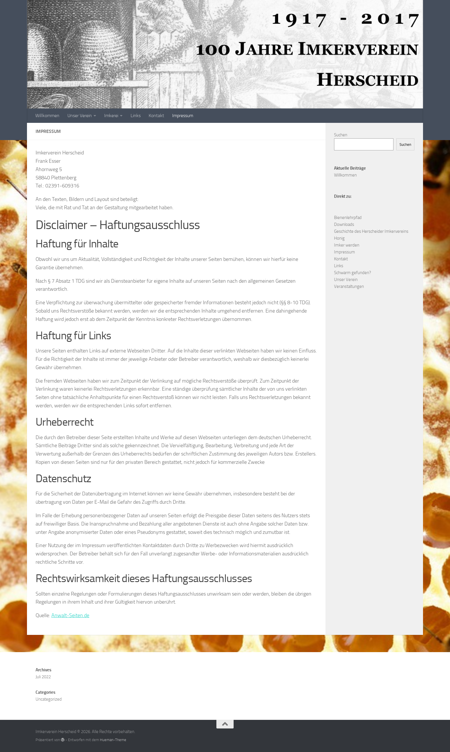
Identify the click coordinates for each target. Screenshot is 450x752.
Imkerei (111, 115)
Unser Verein (79, 115)
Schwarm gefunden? (352, 272)
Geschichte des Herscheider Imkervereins (371, 231)
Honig (339, 238)
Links (136, 115)
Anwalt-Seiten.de (70, 615)
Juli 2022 (43, 676)
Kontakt (156, 115)
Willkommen (47, 115)
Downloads (344, 224)
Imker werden (346, 245)
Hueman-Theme (113, 740)
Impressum (182, 115)
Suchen (340, 134)
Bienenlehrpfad (348, 217)
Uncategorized (49, 699)
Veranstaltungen (349, 286)
